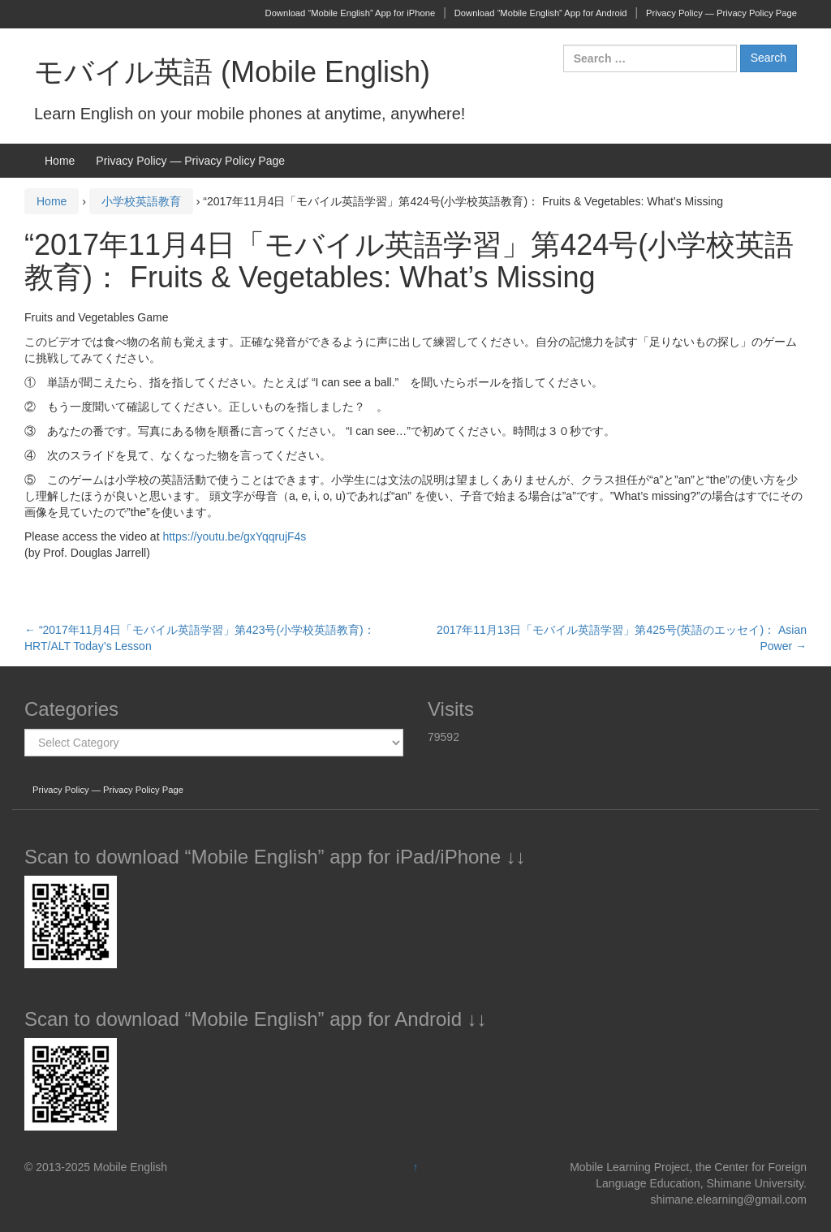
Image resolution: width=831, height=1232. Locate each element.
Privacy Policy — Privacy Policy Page (721, 13)
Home (60, 160)
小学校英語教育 (141, 201)
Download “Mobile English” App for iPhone (350, 13)
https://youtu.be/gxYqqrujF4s (234, 536)
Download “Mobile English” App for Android (540, 13)
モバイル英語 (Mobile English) (232, 71)
